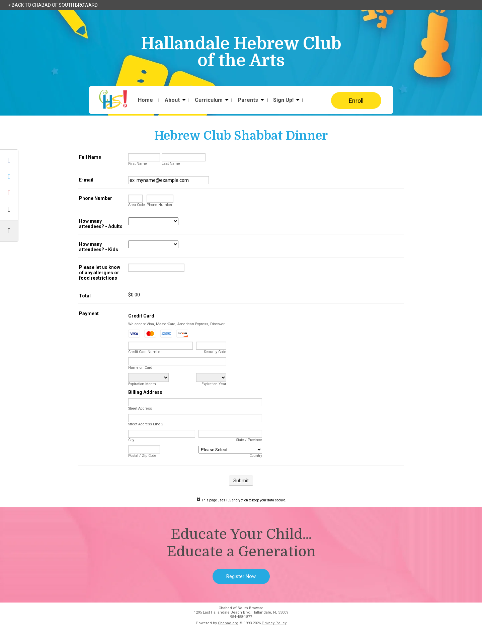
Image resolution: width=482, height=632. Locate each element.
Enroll (356, 100)
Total (85, 295)
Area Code (136, 205)
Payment (89, 313)
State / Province (249, 440)
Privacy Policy (274, 623)
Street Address (140, 408)
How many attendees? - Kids (98, 246)
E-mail (86, 180)
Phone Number (95, 198)
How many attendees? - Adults (101, 223)
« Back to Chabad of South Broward (53, 5)
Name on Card (140, 367)
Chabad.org (228, 623)
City (131, 440)
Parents (248, 100)
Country (255, 455)
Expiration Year (214, 384)
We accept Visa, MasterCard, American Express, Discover (176, 324)
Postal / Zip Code (142, 455)
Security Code (215, 352)
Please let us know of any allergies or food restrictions (99, 273)
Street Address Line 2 (145, 424)
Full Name (90, 157)
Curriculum (209, 100)
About (172, 100)
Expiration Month (142, 384)
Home (145, 100)
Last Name (171, 163)
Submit (241, 480)
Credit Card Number (145, 352)
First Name (137, 163)
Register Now (241, 576)
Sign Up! (283, 100)
